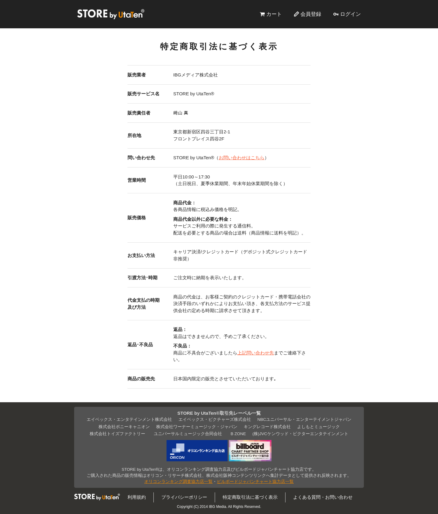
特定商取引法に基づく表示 (250, 497)
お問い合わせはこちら (241, 157)
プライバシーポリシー (184, 497)
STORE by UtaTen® (110, 14)
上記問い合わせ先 (255, 352)
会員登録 (310, 14)
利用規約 (136, 497)
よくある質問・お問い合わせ (323, 497)
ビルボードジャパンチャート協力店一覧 (255, 481)
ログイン (350, 14)
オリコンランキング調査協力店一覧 (178, 481)
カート (274, 14)
